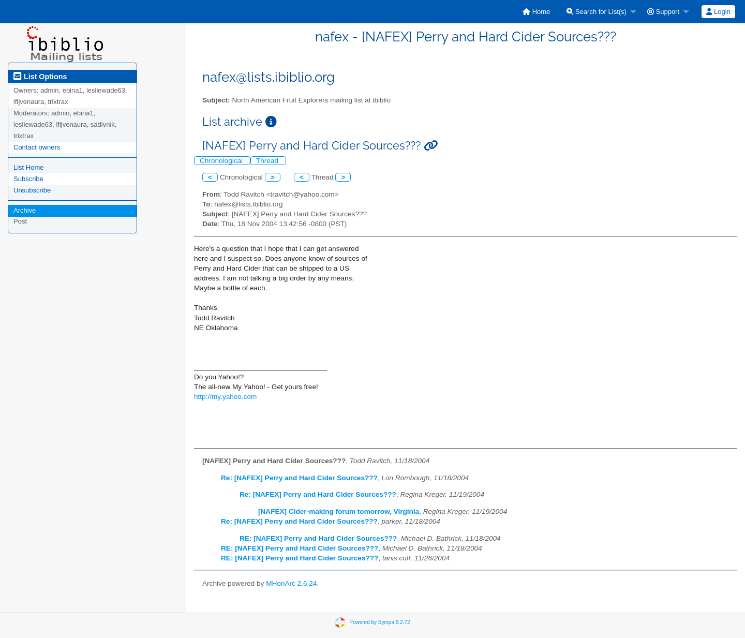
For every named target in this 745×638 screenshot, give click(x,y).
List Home (28, 167)
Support (663, 12)
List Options (40, 76)
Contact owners (36, 147)
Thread (268, 161)
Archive (24, 210)
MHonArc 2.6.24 (291, 583)
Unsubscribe (32, 190)
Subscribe (28, 179)
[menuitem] (536, 11)
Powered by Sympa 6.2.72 (379, 622)
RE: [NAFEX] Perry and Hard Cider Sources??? (318, 538)
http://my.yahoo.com (225, 396)
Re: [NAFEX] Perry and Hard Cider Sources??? (299, 478)
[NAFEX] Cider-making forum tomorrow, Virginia (338, 511)
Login (718, 12)
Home (536, 12)
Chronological (222, 161)
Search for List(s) (597, 12)
